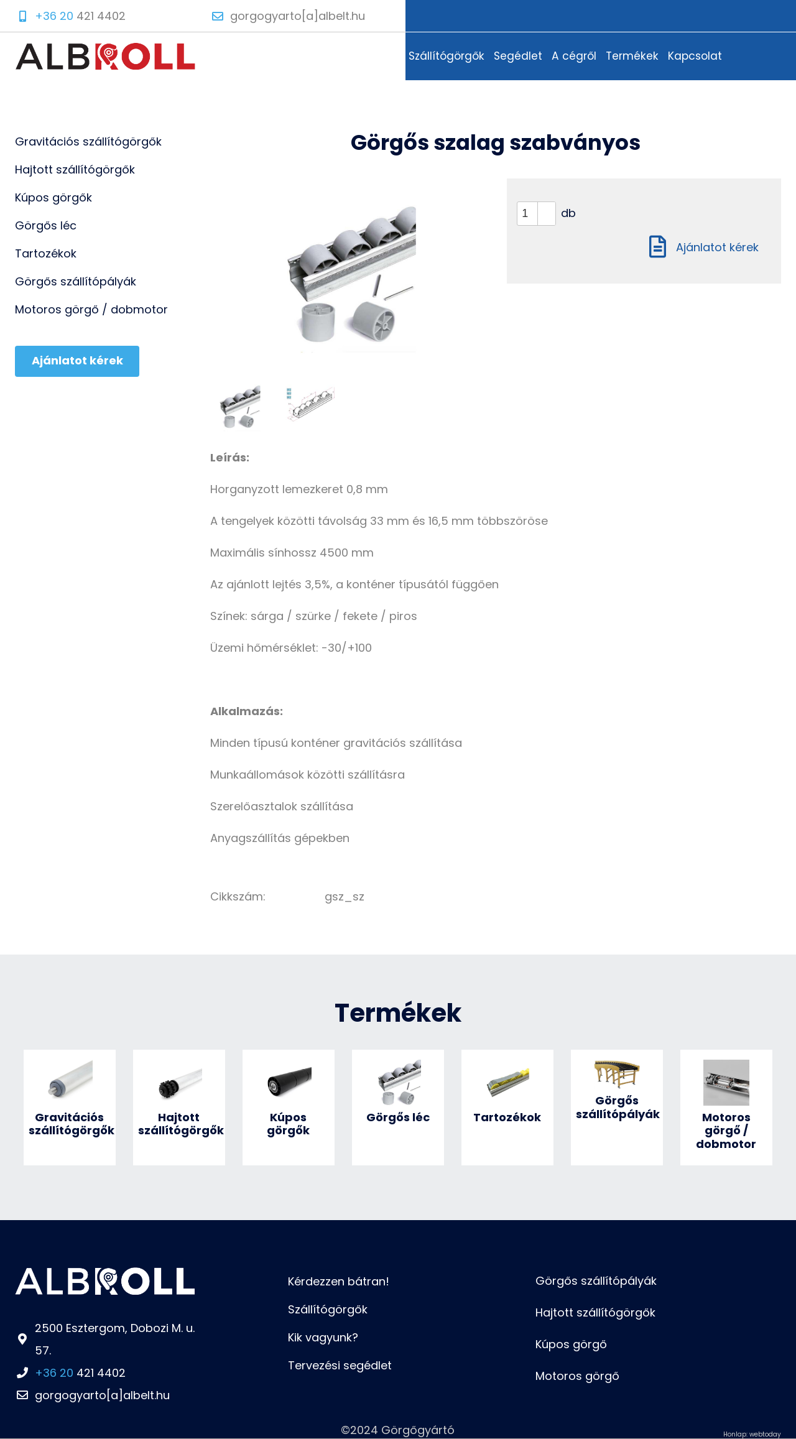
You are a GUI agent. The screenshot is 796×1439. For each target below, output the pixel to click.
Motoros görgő (577, 1376)
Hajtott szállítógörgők (595, 1312)
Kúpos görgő (571, 1344)
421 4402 (80, 1373)
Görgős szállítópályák (596, 1281)
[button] (546, 208)
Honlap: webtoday (752, 1434)
